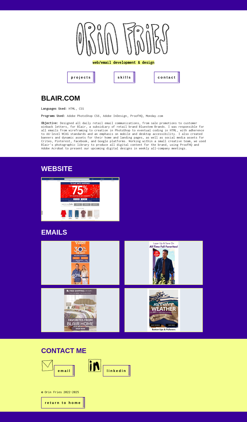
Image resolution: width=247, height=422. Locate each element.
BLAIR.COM (60, 98)
